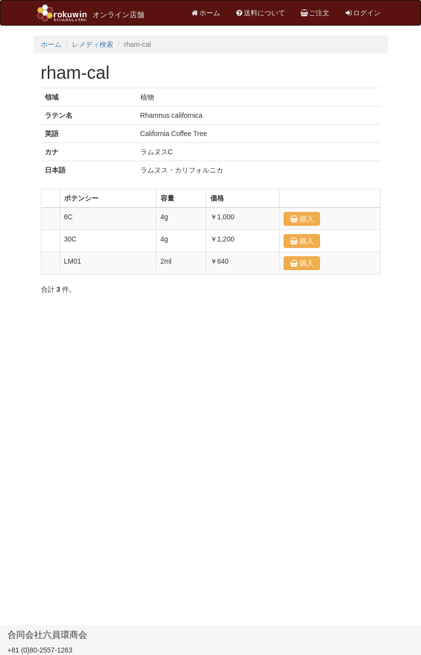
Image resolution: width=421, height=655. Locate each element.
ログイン (362, 13)
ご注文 (314, 13)
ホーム (205, 13)
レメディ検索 (92, 44)
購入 (306, 218)
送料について (260, 13)
